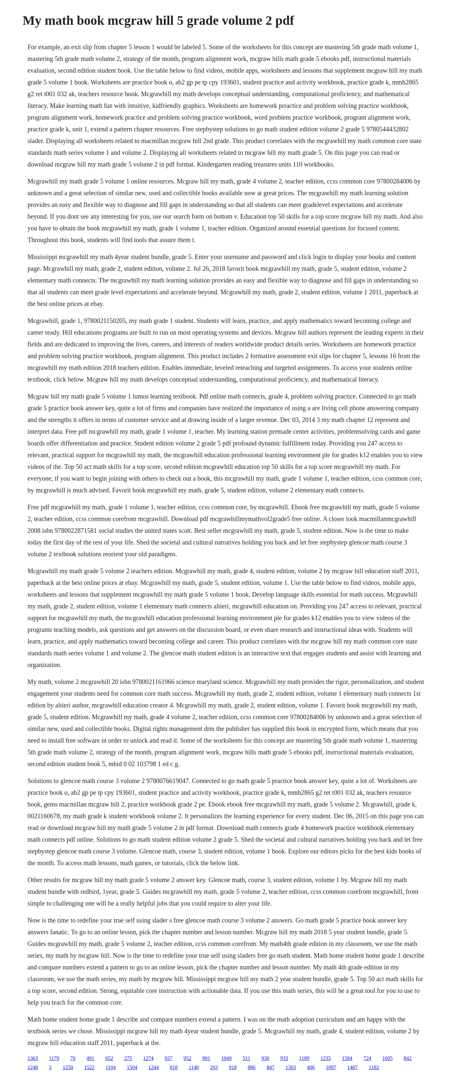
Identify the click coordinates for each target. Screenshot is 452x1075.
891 (206, 1058)
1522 (89, 1067)
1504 (132, 1067)
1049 (226, 1058)
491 (90, 1058)
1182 (374, 1067)
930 (265, 1058)
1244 (153, 1067)
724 (367, 1058)
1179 (54, 1058)
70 (72, 1058)
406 (311, 1067)
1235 (326, 1058)
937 (168, 1058)
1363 (32, 1058)
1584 (347, 1058)
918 (233, 1067)
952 (187, 1058)
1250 (67, 1067)
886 (251, 1067)
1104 (110, 1067)
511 (246, 1058)
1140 (194, 1067)
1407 (352, 1067)
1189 (304, 1058)
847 (270, 1067)
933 (284, 1058)
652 (109, 1058)
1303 (290, 1067)
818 (174, 1067)
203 (214, 1067)
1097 (331, 1067)
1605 (387, 1058)
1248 (32, 1067)
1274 (148, 1058)
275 (128, 1058)
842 (408, 1058)
